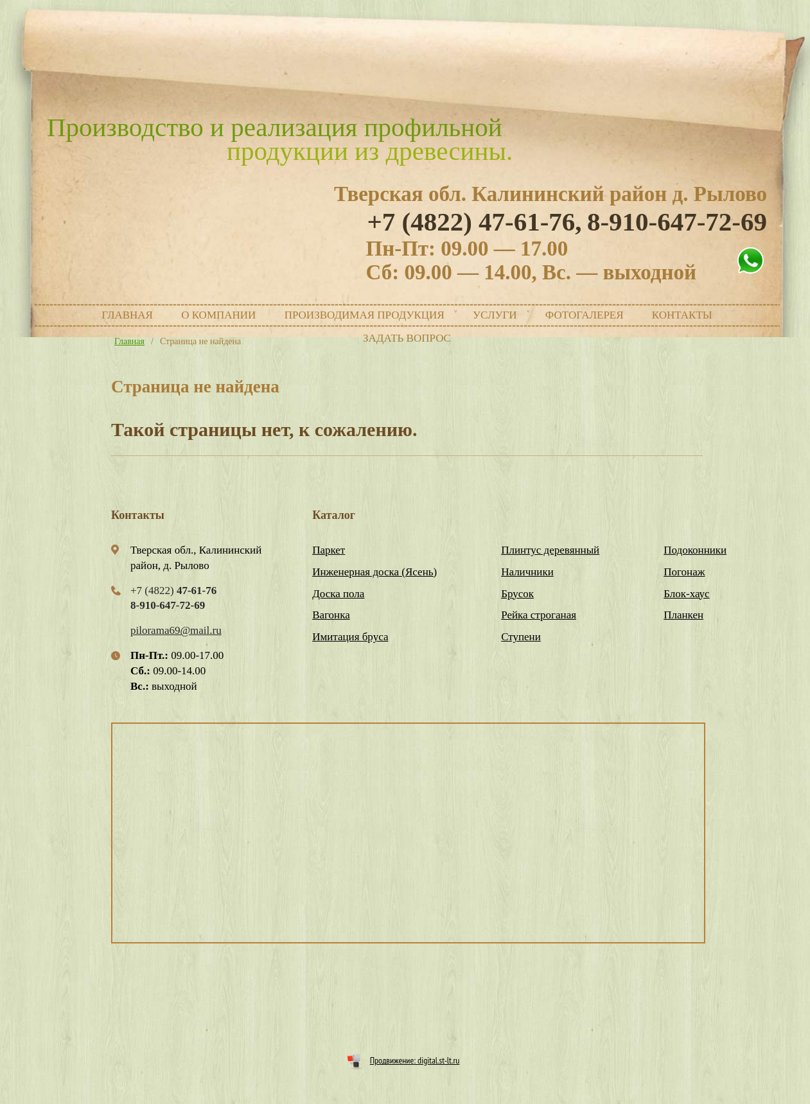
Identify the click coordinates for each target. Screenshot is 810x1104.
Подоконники (695, 550)
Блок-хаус (686, 594)
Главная (127, 315)
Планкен (683, 615)
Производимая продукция (365, 315)
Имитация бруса (350, 637)
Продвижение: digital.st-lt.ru (415, 1060)
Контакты (682, 315)
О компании (218, 315)
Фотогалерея (584, 315)
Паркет (328, 550)
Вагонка (331, 615)
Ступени (521, 637)
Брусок (517, 594)
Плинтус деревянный (550, 550)
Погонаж (684, 572)
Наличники (527, 572)
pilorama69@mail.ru (176, 630)
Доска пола (338, 594)
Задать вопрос (407, 338)
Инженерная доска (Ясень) (374, 572)
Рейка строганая (538, 615)
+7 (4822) (474, 221)
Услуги (495, 315)
